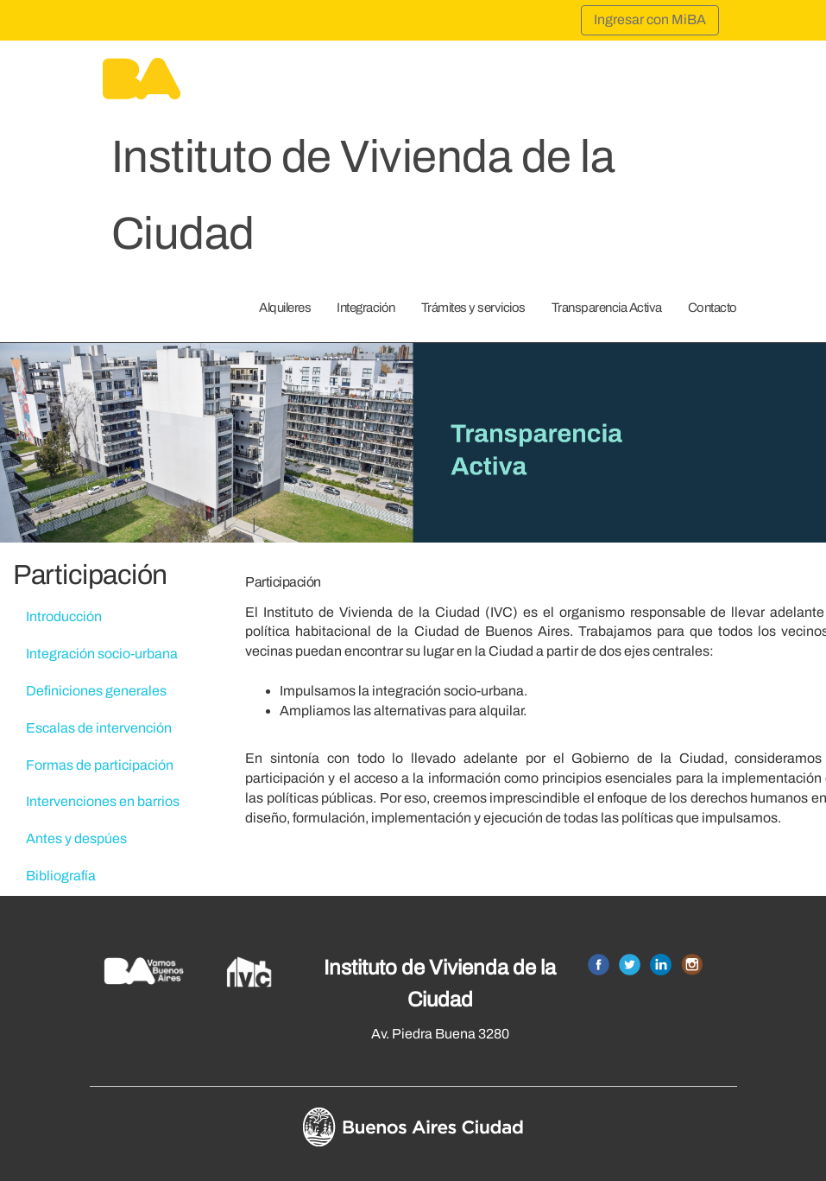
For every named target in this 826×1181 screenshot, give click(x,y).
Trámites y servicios (473, 307)
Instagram (692, 964)
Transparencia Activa (607, 307)
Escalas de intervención (99, 728)
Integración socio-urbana (102, 653)
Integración (366, 307)
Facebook (598, 964)
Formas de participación (99, 765)
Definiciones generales (96, 690)
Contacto (712, 307)
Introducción (64, 616)
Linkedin (661, 964)
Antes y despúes (76, 838)
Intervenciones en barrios (103, 801)
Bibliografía (61, 875)
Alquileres (285, 307)
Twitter (629, 964)
